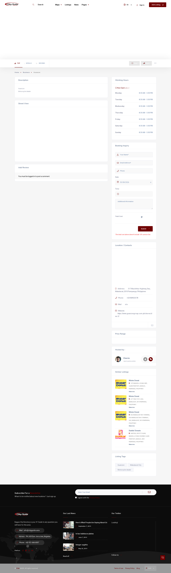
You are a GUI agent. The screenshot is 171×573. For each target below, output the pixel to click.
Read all (67, 556)
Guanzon (121, 465)
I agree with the (87, 498)
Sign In (140, 5)
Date (117, 177)
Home (17, 72)
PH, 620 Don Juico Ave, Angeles (38, 536)
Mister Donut (134, 380)
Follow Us (117, 555)
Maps (58, 5)
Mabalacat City (135, 465)
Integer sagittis (82, 545)
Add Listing (158, 5)
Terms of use (118, 568)
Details (28, 63)
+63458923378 (132, 298)
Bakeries (132, 391)
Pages (85, 5)
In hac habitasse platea (85, 534)
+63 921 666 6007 (32, 542)
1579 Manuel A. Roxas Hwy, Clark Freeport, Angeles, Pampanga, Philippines (138, 386)
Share (146, 63)
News (76, 5)
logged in (31, 176)
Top (17, 63)
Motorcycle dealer (124, 470)
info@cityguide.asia (32, 530)
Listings (68, 5)
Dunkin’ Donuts (135, 431)
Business (26, 72)
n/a (126, 304)
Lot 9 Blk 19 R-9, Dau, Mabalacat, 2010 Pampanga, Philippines (138, 401)
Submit (145, 229)
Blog (138, 568)
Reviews (40, 63)
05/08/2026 (136, 182)
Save (134, 63)
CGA (17, 568)
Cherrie (126, 358)
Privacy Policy (94, 498)
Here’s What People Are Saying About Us (91, 522)
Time (117, 189)
